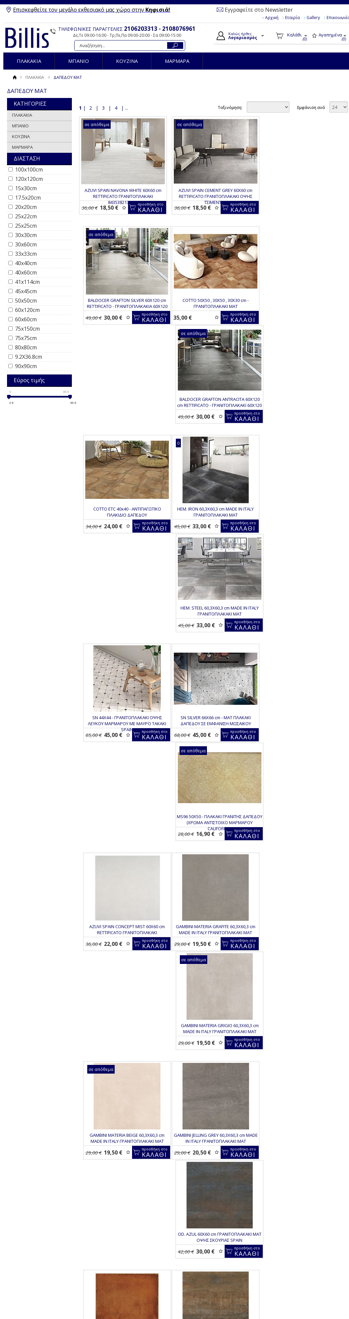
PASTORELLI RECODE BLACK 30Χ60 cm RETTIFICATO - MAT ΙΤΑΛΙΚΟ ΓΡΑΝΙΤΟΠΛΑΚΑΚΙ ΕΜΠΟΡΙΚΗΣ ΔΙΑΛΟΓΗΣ (214, 1018)
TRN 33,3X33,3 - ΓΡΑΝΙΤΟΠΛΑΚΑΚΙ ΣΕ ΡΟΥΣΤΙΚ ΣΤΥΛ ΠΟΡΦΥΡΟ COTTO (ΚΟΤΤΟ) (299, 796)
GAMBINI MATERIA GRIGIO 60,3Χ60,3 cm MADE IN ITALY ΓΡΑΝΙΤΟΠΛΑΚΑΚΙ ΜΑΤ (210, 675)
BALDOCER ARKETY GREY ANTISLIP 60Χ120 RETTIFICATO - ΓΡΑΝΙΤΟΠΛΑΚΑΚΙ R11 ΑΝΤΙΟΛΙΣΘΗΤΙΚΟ (125, 1248)
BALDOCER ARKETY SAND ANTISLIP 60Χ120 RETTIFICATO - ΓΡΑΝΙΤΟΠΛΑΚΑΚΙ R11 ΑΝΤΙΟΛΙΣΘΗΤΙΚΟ (299, 1018)
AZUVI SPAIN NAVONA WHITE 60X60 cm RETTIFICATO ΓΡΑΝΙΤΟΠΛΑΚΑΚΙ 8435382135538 (121, 196)
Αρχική (271, 17)
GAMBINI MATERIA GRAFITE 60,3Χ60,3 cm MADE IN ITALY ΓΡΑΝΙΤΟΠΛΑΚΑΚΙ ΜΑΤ (121, 675)
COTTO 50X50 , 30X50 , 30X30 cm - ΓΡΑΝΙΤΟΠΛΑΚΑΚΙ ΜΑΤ (121, 314)
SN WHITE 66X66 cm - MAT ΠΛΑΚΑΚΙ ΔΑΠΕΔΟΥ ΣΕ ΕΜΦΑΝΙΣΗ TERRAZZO (125, 1015)
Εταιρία (292, 17)
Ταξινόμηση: (230, 107)
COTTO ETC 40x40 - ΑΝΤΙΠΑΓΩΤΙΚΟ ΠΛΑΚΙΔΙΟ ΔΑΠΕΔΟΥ (299, 314)
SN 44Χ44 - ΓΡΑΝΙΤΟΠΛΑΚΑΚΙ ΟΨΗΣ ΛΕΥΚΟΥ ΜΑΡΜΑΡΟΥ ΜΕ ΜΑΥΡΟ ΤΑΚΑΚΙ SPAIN (299, 437)
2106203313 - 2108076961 (160, 28)
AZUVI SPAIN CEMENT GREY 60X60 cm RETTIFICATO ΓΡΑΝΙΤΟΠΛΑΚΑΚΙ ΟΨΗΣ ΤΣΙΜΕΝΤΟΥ (210, 196)
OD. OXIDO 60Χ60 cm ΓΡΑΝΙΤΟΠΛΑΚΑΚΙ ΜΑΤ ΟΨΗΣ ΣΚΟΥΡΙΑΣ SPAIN (295, 905)
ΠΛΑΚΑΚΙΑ (29, 61)
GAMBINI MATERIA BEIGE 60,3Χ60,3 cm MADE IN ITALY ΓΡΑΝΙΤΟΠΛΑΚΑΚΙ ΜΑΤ (299, 675)
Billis (27, 38)
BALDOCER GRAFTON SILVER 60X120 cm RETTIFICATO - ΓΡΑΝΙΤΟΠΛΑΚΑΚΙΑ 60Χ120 (299, 193)
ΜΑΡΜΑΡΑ (177, 61)
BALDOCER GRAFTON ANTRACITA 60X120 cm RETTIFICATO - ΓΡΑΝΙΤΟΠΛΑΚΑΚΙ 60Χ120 (210, 317)
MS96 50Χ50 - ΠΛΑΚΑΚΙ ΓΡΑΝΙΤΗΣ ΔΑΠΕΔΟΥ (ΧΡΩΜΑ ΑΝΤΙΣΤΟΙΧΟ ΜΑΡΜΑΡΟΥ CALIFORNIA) (210, 558)
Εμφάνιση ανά (311, 107)
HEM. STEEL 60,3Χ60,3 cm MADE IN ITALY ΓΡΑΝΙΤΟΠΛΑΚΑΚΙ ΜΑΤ (210, 434)
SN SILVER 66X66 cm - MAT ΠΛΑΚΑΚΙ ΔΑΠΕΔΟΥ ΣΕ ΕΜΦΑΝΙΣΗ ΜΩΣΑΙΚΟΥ (121, 555)
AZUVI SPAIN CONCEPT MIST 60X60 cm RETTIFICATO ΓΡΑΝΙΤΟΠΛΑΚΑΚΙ (299, 555)
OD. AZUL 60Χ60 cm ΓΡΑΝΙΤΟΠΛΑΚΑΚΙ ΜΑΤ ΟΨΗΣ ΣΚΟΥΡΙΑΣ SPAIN (210, 796)
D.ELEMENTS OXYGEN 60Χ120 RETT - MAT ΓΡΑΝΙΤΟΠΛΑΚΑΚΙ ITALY (303, 1125)
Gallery (313, 17)
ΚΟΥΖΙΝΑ (127, 61)
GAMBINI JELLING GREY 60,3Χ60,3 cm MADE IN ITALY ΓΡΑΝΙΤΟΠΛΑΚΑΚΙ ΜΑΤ (121, 796)
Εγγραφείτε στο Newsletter (259, 9)
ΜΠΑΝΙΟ (78, 61)
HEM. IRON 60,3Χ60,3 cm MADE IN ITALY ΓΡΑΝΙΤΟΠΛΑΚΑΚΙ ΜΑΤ (121, 434)
